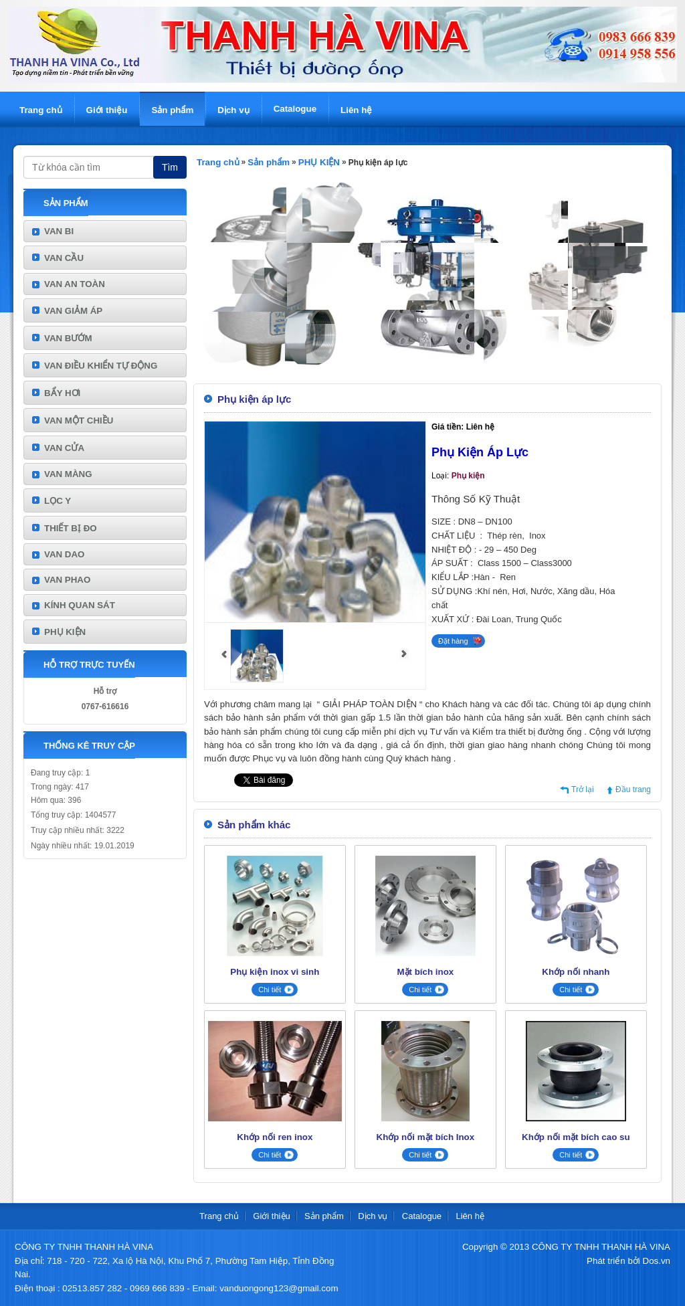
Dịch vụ (233, 110)
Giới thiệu (107, 110)
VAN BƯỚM (68, 338)
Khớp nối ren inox (274, 1137)
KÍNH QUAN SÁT (79, 605)
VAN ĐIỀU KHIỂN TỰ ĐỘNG (100, 366)
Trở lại (582, 789)
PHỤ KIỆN (65, 632)
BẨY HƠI (62, 393)
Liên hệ (356, 110)
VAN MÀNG (68, 474)
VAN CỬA (64, 448)
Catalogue (295, 109)
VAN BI (59, 231)
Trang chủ (40, 110)
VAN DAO (64, 554)
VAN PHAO (67, 580)
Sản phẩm (172, 110)
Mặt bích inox (425, 972)
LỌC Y (57, 501)
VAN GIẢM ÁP (73, 311)
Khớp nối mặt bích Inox (426, 1137)
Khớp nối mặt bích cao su (575, 1137)
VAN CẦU (64, 258)
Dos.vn (656, 1261)
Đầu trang (633, 789)
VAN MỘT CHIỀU (78, 420)
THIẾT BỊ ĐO (70, 528)
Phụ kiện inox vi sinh (274, 972)
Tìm (170, 167)
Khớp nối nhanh (575, 972)
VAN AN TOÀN (74, 284)
